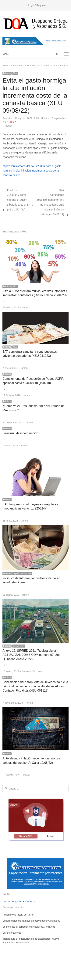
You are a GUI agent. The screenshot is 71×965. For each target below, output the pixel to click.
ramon (8, 125)
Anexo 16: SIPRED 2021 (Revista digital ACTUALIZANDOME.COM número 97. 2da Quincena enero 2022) (31, 655)
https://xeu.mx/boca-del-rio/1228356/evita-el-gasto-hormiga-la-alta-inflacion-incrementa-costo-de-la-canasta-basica (32, 171)
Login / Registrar (37, 5)
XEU (15, 73)
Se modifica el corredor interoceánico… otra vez (28, 926)
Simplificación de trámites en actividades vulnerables (31, 920)
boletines (7, 73)
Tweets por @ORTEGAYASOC (19, 901)
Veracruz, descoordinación (20, 433)
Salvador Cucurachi (32, 671)
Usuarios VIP (25, 573)
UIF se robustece (11, 932)
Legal (15, 573)
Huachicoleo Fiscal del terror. (18, 914)
